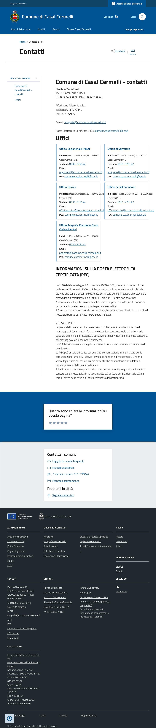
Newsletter (121, 591)
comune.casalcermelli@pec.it (111, 131)
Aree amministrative (17, 536)
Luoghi (119, 566)
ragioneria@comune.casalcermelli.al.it (80, 172)
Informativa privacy (89, 588)
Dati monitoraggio (16, 715)
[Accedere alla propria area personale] (127, 3)
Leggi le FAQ (86, 605)
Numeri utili (13, 638)
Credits (63, 715)
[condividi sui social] (117, 51)
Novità (41, 29)
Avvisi (119, 546)
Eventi (119, 571)
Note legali (85, 592)
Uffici (9, 565)
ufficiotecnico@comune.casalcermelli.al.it (82, 210)
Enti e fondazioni (15, 546)
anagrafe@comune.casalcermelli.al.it (85, 122)
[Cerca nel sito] (141, 16)
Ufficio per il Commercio (121, 187)
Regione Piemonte (18, 3)
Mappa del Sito (88, 715)
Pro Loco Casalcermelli (55, 597)
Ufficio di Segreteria (119, 149)
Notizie (119, 536)
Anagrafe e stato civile (55, 541)
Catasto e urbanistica (54, 551)
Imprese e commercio (90, 541)
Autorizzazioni (50, 546)
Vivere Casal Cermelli (79, 29)
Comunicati (121, 541)
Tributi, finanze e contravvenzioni (96, 548)
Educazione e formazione (56, 556)
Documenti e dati (15, 541)
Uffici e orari (13, 633)
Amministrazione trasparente (94, 601)
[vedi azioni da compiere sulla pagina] (131, 52)
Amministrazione (20, 29)
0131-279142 (77, 164)
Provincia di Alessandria (55, 592)
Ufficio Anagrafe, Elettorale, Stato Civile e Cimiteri (78, 227)
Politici (10, 560)
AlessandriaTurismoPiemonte (58, 602)
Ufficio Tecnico (67, 187)
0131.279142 (24, 603)
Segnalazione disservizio (92, 609)
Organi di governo (16, 551)
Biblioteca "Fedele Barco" (56, 607)
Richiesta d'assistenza (91, 616)
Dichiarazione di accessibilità (94, 597)
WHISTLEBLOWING (53, 612)
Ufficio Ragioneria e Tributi (74, 149)
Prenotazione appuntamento (94, 613)
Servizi (56, 29)
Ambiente (48, 536)
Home (22, 41)
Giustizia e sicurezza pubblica (94, 536)
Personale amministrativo (20, 556)
